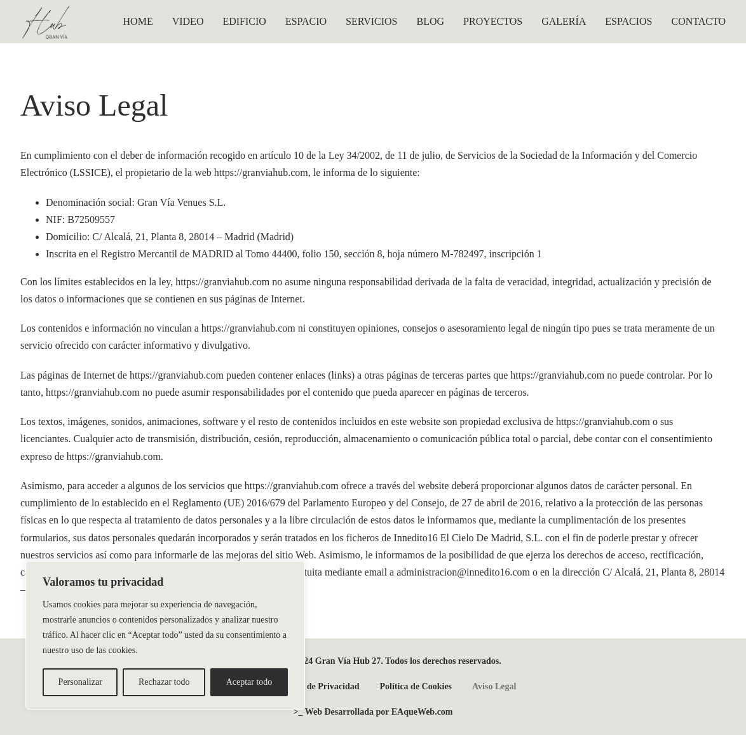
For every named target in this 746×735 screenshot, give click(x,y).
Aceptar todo (249, 682)
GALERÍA (563, 21)
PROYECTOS (492, 21)
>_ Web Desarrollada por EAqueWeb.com (372, 712)
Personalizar (80, 682)
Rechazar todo (164, 682)
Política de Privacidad (317, 686)
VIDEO (188, 21)
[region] (165, 635)
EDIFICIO (244, 21)
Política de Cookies (416, 686)
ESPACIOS (628, 21)
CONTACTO (698, 21)
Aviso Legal (494, 686)
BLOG (431, 21)
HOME (138, 21)
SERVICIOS (371, 21)
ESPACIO (306, 21)
